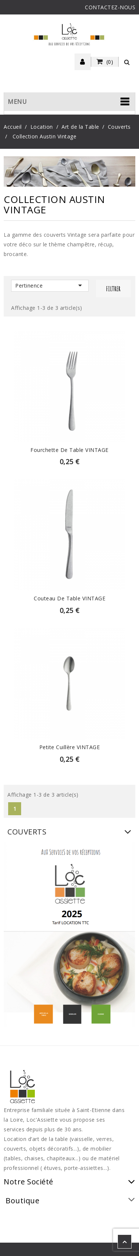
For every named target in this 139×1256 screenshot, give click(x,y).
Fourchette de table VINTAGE (69, 449)
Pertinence (50, 285)
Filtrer (113, 289)
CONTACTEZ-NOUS (110, 7)
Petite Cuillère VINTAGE (69, 747)
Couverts (26, 832)
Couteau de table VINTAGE (69, 598)
